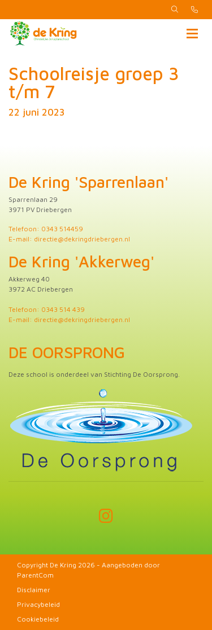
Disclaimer (33, 589)
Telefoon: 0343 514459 (45, 228)
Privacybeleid (38, 604)
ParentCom (35, 575)
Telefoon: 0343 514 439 (46, 309)
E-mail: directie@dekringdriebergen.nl (69, 239)
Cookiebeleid (38, 619)
